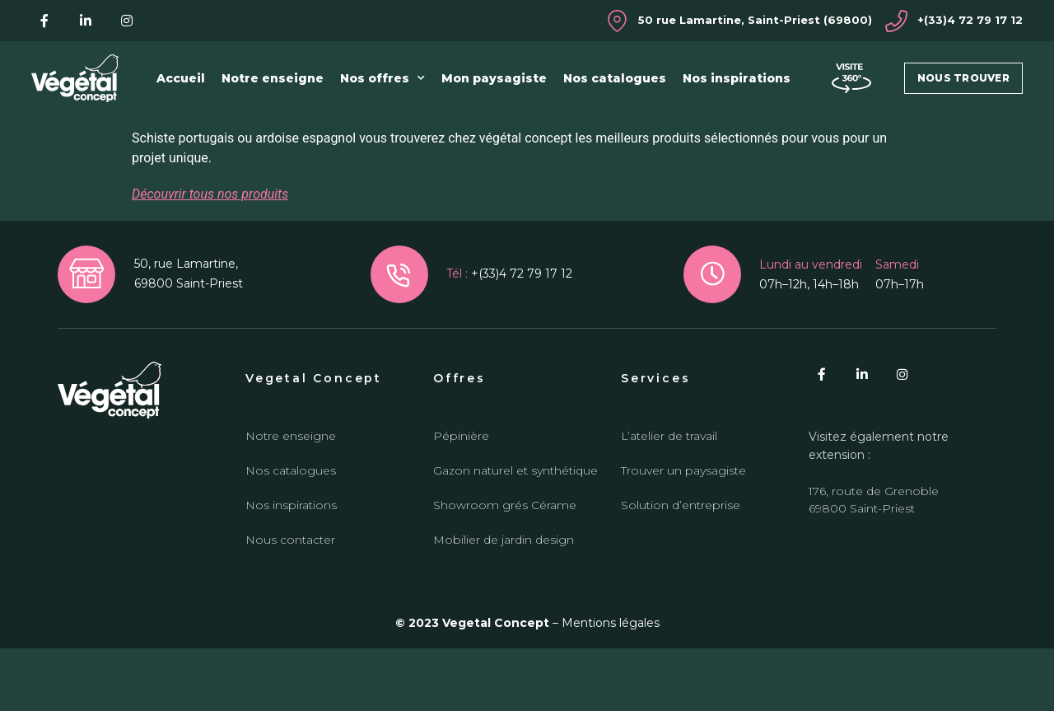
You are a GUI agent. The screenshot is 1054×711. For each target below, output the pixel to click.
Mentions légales (611, 686)
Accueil (180, 78)
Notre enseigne (273, 78)
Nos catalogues (614, 78)
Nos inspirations (736, 78)
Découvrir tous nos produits (210, 256)
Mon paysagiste (494, 78)
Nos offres (382, 78)
